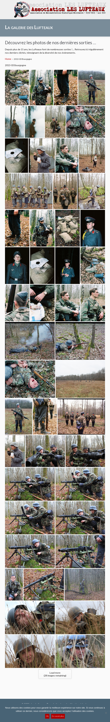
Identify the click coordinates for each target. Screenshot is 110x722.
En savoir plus (58, 716)
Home (8, 58)
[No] (105, 712)
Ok (47, 716)
